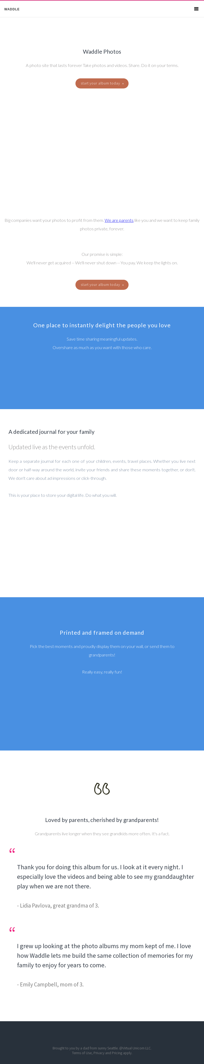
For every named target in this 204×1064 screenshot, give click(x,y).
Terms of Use (82, 1052)
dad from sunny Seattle (100, 1048)
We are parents (119, 220)
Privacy (99, 1052)
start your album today (102, 83)
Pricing (117, 1052)
